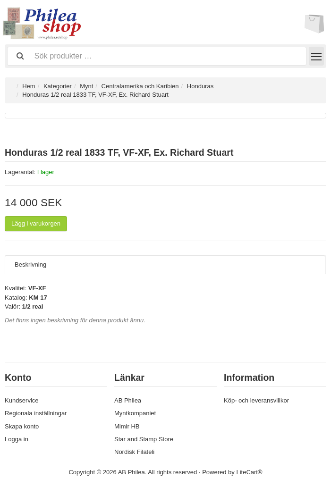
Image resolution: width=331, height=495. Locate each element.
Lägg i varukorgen (35, 223)
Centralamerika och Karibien (140, 86)
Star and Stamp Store (143, 439)
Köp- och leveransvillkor (256, 400)
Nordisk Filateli (134, 451)
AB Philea (127, 400)
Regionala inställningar (36, 413)
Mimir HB (126, 426)
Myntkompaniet (135, 413)
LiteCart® (249, 472)
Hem (28, 86)
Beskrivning (30, 264)
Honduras (200, 86)
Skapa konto (22, 426)
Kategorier (57, 86)
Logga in (16, 439)
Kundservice (22, 400)
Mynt (86, 86)
